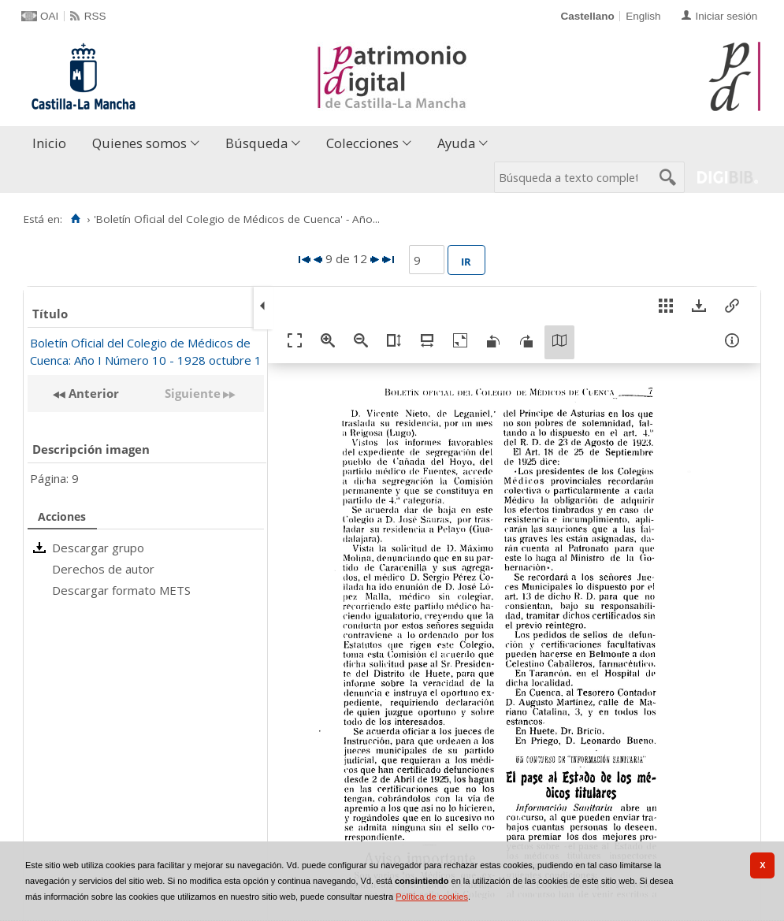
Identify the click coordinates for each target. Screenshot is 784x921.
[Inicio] (75, 219)
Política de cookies (432, 896)
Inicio (49, 143)
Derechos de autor (103, 569)
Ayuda (456, 143)
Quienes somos (139, 143)
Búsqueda (256, 143)
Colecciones (362, 143)
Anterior (92, 393)
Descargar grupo (98, 547)
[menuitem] (53, 144)
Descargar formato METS (121, 590)
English (643, 16)
